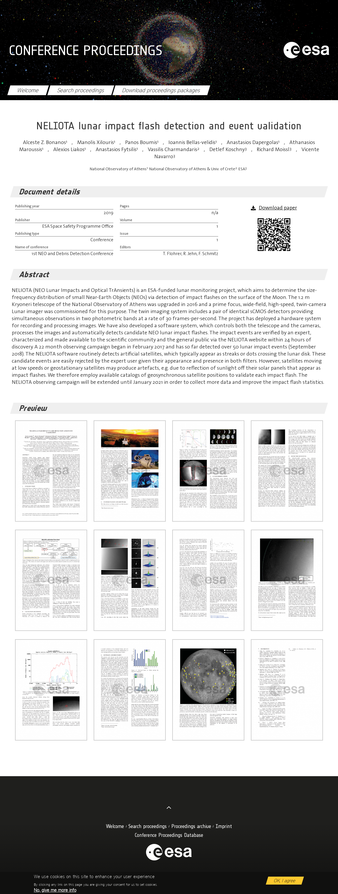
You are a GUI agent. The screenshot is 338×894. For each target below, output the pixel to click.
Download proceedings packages (161, 90)
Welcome (28, 90)
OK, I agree (284, 882)
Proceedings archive (191, 826)
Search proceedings (80, 90)
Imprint (224, 826)
